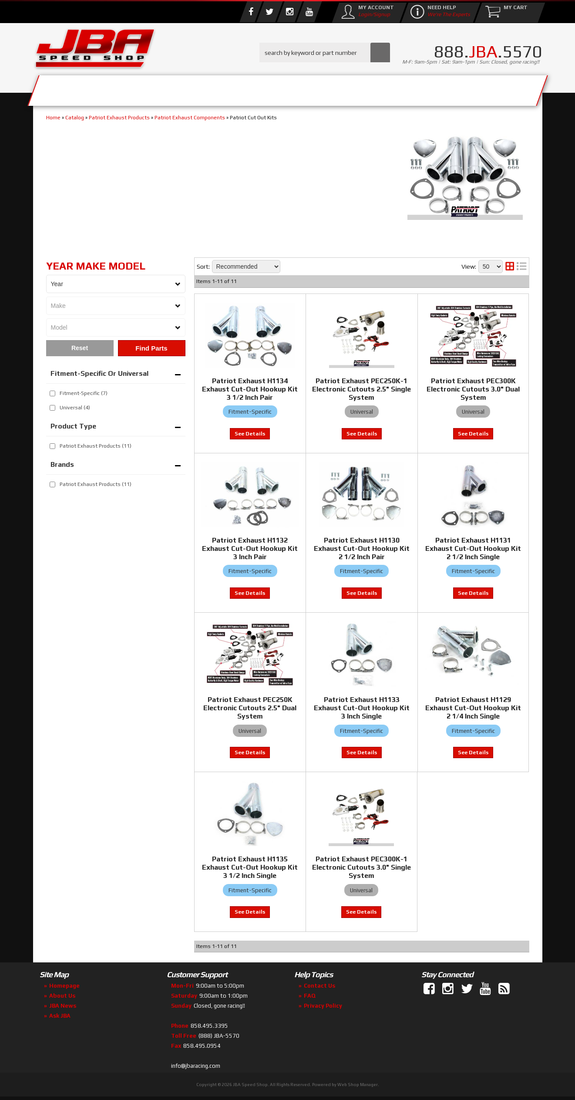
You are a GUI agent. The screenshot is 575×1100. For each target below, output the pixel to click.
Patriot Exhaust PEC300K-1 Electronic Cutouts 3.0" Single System (361, 867)
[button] (324, 52)
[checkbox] (52, 393)
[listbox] (115, 284)
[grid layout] (509, 266)
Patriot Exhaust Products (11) (95, 484)
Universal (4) (75, 408)
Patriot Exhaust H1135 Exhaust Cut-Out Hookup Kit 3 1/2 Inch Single (250, 867)
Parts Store (249, 88)
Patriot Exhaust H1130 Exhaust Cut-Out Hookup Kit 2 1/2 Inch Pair (362, 548)
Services (81, 88)
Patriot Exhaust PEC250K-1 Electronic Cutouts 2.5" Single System (361, 389)
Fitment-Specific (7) (84, 393)
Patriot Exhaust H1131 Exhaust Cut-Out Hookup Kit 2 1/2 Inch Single (473, 548)
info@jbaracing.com (195, 1066)
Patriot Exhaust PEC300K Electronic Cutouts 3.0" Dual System (473, 389)
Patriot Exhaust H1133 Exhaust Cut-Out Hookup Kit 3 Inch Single (362, 707)
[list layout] (521, 266)
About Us (161, 88)
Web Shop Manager (357, 1084)
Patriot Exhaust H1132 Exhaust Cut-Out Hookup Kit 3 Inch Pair (250, 548)
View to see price (250, 433)
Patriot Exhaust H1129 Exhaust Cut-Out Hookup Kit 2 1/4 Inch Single (473, 707)
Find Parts (151, 348)
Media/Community (361, 88)
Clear (80, 348)
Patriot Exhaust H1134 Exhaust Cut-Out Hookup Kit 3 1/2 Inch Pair (250, 389)
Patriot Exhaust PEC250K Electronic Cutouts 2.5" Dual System (249, 707)
